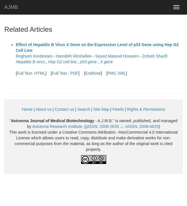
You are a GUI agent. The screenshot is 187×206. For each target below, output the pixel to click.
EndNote (93, 73)
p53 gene (88, 62)
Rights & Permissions (146, 109)
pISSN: (102, 126)
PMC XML (116, 73)
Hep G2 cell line (62, 62)
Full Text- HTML (31, 73)
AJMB (11, 7)
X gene (106, 62)
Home (27, 109)
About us (43, 109)
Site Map (101, 109)
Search (83, 109)
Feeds (118, 109)
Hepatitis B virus (30, 62)
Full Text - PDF (65, 73)
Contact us (64, 109)
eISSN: (142, 126)
